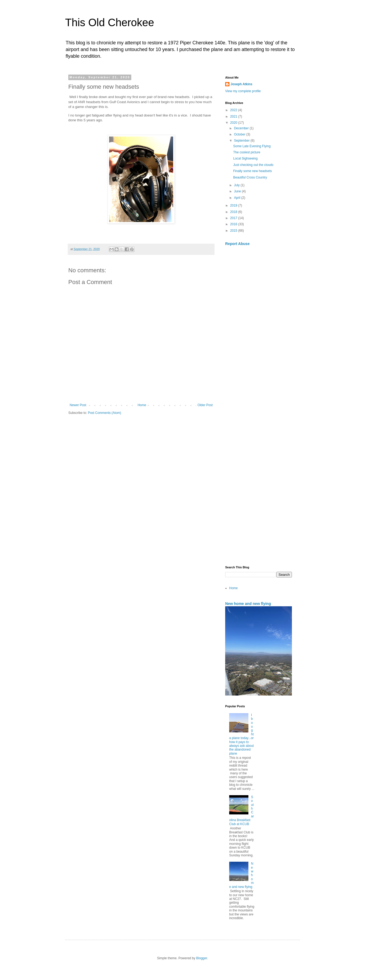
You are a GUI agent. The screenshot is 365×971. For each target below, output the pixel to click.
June (238, 191)
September (242, 140)
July (237, 185)
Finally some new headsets (252, 171)
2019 (234, 205)
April (237, 198)
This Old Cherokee (109, 22)
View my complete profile (243, 91)
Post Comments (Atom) (104, 413)
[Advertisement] (258, 321)
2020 (234, 123)
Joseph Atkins (241, 84)
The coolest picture (246, 152)
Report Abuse (237, 244)
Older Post (205, 405)
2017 (234, 218)
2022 (234, 110)
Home (142, 405)
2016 (234, 224)
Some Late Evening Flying (252, 146)
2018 (234, 212)
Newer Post (78, 405)
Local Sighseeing (245, 158)
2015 (234, 230)
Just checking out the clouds (253, 165)
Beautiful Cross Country (250, 177)
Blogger (201, 958)
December (242, 128)
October (240, 134)
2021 (234, 116)
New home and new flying (248, 603)
